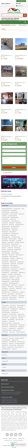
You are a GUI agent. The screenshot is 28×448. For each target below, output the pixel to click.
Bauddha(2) (13, 276)
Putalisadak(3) (15, 270)
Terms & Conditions (18, 440)
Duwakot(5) (5, 341)
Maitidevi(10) (5, 235)
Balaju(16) (11, 223)
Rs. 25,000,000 (5, 86)
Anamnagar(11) (6, 233)
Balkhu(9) (20, 238)
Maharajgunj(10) (6, 237)
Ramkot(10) (13, 235)
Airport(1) (12, 288)
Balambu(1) (21, 285)
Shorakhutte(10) (16, 237)
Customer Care (8, 440)
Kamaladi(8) (10, 242)
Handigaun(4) (5, 265)
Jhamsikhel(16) (6, 312)
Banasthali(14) (5, 226)
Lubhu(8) (4, 319)
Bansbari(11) (13, 231)
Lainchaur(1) (5, 288)
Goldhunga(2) (13, 272)
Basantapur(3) (14, 269)
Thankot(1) (11, 286)
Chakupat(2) (20, 328)
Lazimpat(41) (16, 208)
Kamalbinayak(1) (6, 348)
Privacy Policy (13, 442)
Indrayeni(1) (5, 297)
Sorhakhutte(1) (6, 292)
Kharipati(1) (10, 347)
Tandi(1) (4, 367)
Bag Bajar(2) (22, 272)
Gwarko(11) (14, 316)
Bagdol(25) (22, 309)
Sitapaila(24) (5, 214)
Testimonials (21, 438)
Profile (18, 3)
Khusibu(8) (12, 240)
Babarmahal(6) (6, 251)
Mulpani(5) (4, 254)
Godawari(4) (21, 325)
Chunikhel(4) (5, 260)
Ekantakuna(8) (19, 319)
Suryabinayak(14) (19, 338)
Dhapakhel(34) (12, 307)
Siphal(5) (12, 258)
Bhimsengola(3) (6, 270)
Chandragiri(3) (5, 269)
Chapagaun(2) (12, 328)
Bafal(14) (11, 224)
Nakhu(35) (4, 307)
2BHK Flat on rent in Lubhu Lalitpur (10, 109)
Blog (10, 438)
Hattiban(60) (5, 305)
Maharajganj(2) (15, 279)
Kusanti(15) (21, 314)
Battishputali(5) (14, 256)
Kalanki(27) (14, 210)
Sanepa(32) (20, 307)
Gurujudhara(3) (5, 267)
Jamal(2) (10, 274)
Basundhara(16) (15, 221)
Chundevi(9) (5, 240)
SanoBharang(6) (6, 253)
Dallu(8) (4, 242)
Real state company (6, 194)
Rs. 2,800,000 (19, 59)
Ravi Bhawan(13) (15, 226)
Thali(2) (17, 278)
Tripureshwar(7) (6, 246)
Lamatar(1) (12, 332)
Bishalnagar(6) (15, 253)
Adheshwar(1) (13, 299)
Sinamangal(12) (6, 228)
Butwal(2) (4, 355)
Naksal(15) (18, 223)
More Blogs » (4, 198)
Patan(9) (20, 317)
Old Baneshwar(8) (19, 242)
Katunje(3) (4, 343)
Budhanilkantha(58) (7, 208)
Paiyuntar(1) (19, 293)
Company (5, 438)
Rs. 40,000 (18, 86)
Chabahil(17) (5, 219)
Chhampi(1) (5, 332)
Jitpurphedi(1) (18, 286)
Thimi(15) (11, 338)
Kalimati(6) (14, 251)
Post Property (21, 1)
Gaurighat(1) (11, 293)
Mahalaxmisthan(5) (7, 323)
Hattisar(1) (5, 283)
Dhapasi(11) (15, 230)
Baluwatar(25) (14, 212)
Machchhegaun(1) (13, 283)
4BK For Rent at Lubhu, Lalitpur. (9, 55)
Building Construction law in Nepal (9, 400)
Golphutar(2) (5, 276)
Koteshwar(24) (13, 214)
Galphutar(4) (19, 258)
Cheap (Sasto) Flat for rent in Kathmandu (11, 393)
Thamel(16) (5, 223)
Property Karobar (7, 172)
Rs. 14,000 (18, 140)
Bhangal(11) (5, 231)
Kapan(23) (21, 214)
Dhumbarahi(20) (12, 215)
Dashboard (19, 5)
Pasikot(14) (5, 224)
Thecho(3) (4, 328)
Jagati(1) (14, 348)
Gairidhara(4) (20, 262)
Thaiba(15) (4, 314)
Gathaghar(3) (12, 341)
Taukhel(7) (4, 321)
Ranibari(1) (14, 285)
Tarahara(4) (5, 361)
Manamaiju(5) (5, 258)
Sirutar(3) (11, 343)
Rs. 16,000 (4, 140)
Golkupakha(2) (5, 281)
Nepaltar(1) (19, 288)
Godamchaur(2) (17, 330)
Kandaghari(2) (5, 272)
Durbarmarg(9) (12, 238)
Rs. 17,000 (18, 113)
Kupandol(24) (5, 310)
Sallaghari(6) (14, 340)
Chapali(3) (22, 269)
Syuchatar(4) (5, 262)
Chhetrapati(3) (14, 265)
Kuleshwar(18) (5, 217)
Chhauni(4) (20, 263)
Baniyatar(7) (14, 246)
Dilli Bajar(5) (5, 256)
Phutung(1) (14, 295)
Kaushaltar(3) (20, 341)
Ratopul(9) (4, 238)
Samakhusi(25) (5, 212)
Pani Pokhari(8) (6, 244)
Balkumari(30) (5, 309)
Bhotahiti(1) (5, 299)
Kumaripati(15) (13, 314)
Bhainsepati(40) (21, 305)
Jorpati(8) (18, 240)
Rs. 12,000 (4, 59)
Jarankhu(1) (21, 295)
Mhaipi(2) (11, 278)
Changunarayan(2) (19, 343)
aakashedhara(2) (6, 279)
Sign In (3, 3)
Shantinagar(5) (19, 254)
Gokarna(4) (13, 263)
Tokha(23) (4, 215)
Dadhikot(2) (5, 345)
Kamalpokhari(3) (15, 267)
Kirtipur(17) (13, 219)
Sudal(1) (4, 347)
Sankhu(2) (19, 276)
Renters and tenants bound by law (9, 402)
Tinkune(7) (10, 247)
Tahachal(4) (13, 262)
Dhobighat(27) (14, 309)
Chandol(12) (14, 228)
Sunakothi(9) (5, 317)
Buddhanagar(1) (6, 285)
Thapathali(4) (5, 263)
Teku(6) (4, 249)
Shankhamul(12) (6, 230)
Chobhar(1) (21, 297)
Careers (14, 438)
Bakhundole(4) (13, 325)
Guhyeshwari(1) (6, 295)
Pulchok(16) (13, 310)
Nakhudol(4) (5, 325)
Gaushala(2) (17, 274)
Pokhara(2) (5, 373)
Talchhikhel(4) (13, 326)
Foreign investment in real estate (9, 399)
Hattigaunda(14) (19, 224)
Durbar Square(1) (19, 347)
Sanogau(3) (21, 326)
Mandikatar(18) (14, 217)
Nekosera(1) (20, 345)
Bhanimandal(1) (20, 332)
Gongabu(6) (10, 249)
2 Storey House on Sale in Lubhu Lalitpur (12, 82)
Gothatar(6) (17, 247)
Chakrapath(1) (14, 292)
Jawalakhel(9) (13, 317)
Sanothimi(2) (12, 345)
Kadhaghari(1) (12, 290)
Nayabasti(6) (17, 249)
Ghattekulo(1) (13, 297)
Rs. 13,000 (4, 113)
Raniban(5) (11, 254)
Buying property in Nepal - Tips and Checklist (12, 392)
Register (7, 3)
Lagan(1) (4, 286)
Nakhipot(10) (21, 316)
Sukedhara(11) (14, 233)
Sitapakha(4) (16, 323)
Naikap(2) (4, 274)
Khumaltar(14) (5, 316)
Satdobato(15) (15, 312)
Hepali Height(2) (15, 281)
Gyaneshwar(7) (15, 244)
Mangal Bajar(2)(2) (6, 330)
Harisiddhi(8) (11, 319)
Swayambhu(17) (6, 221)
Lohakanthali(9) (6, 340)
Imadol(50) (13, 305)
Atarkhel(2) (5, 278)
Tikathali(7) (12, 321)
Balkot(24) (4, 338)
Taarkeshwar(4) (14, 260)
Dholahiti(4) (5, 326)
